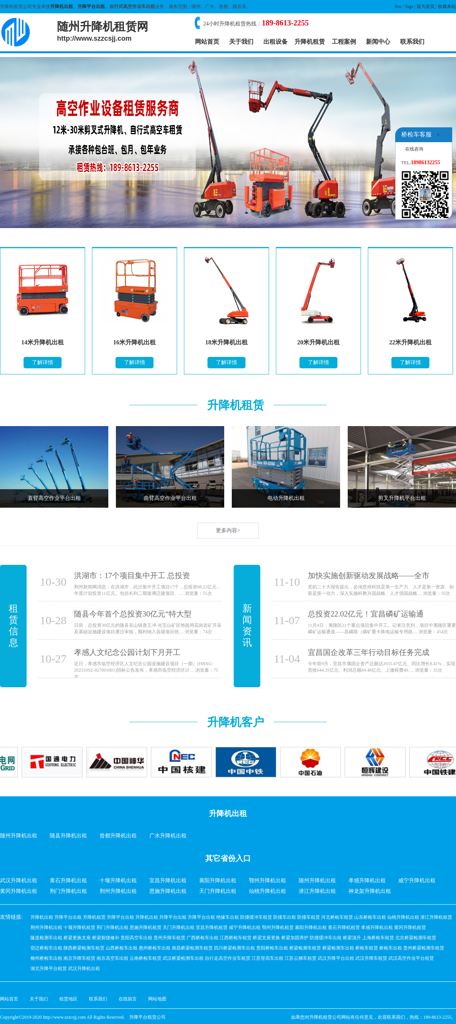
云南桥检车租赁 (146, 958)
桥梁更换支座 (77, 937)
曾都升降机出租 (118, 836)
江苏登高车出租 (267, 958)
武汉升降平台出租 (336, 958)
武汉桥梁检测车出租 (183, 958)
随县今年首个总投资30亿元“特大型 (133, 614)
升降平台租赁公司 (147, 1017)
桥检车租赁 (366, 948)
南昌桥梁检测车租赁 (192, 948)
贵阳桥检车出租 (272, 948)
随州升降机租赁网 (102, 31)
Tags (409, 6)
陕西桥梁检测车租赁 (83, 948)
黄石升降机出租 (68, 880)
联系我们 (412, 41)
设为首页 (425, 6)
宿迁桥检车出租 (46, 948)
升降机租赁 (309, 41)
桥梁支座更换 (266, 937)
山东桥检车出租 (370, 917)
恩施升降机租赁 (146, 927)
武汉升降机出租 (18, 880)
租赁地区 (68, 999)
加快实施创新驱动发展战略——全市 (368, 575)
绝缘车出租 (227, 917)
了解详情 (42, 362)
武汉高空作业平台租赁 (411, 958)
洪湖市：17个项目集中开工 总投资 (132, 575)
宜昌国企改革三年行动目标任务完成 (368, 652)
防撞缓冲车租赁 (256, 917)
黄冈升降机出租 (18, 891)
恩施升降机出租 (168, 891)
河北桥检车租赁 (337, 917)
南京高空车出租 (112, 958)
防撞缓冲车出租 (326, 937)
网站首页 (207, 41)
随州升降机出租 (18, 836)
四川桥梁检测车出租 (234, 948)
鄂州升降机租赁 (278, 927)
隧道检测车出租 (46, 937)
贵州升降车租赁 (169, 937)
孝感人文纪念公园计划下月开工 (127, 652)
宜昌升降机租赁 (212, 927)
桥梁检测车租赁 (305, 948)
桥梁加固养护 (295, 937)
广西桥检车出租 (202, 937)
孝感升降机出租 (367, 880)
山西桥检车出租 (122, 948)
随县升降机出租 (68, 836)
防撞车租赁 (308, 917)
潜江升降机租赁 (436, 917)
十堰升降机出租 (118, 880)
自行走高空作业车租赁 (227, 958)
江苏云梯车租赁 (301, 958)
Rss (398, 6)
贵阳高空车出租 (136, 937)
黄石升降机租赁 (344, 927)
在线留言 (128, 999)
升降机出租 (61, 6)
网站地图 (157, 999)
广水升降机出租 (168, 836)
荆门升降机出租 (68, 891)
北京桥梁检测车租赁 (415, 937)
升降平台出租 (91, 6)
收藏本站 (447, 6)
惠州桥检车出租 (155, 948)
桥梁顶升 (352, 937)
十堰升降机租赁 (79, 927)
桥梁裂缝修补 (105, 937)
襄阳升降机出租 (217, 880)
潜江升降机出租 (317, 891)
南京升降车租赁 (79, 958)
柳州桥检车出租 (46, 958)
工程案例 (344, 41)
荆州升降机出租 (118, 891)
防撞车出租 (284, 917)
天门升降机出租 (217, 891)
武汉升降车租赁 (371, 958)
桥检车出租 (390, 948)
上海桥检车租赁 (378, 937)
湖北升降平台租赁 (48, 968)
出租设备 (275, 41)
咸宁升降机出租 (416, 880)
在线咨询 (414, 149)
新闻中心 (378, 41)
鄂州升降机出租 (267, 880)
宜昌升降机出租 (168, 880)
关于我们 (241, 41)
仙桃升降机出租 (267, 891)
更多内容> (228, 530)
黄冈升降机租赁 (410, 927)
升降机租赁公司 (325, 1017)
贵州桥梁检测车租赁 (423, 948)
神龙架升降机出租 (369, 891)
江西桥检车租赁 (236, 937)
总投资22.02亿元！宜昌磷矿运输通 (366, 614)
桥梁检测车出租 (338, 948)
